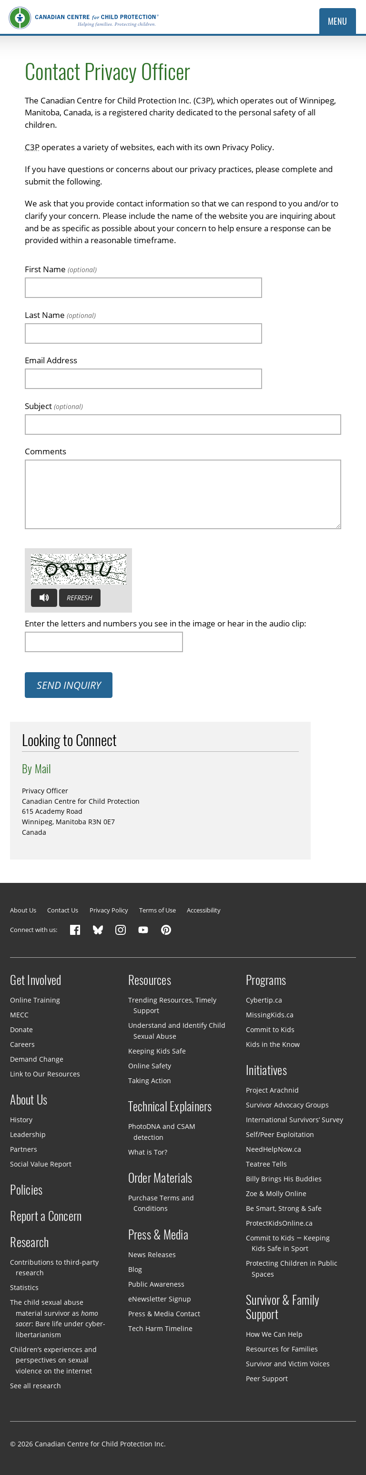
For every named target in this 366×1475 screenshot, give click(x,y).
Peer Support (267, 1378)
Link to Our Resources (45, 1073)
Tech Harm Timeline (160, 1327)
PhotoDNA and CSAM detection (161, 1132)
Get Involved (35, 980)
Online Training (35, 999)
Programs (266, 980)
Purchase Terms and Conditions (161, 1203)
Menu (337, 21)
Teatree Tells (266, 1163)
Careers (22, 1044)
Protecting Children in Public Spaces (291, 1269)
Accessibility (204, 910)
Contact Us (62, 910)
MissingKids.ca (270, 1014)
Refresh (79, 597)
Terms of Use (157, 910)
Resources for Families (282, 1348)
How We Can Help (274, 1334)
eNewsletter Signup (159, 1298)
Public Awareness (156, 1283)
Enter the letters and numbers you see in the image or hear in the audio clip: (165, 623)
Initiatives (266, 1070)
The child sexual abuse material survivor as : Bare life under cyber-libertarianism (57, 1318)
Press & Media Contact (164, 1313)
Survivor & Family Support (282, 1307)
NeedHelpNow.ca (273, 1149)
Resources (149, 980)
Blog (135, 1269)
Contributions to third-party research (54, 1267)
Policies (26, 1190)
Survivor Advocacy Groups (287, 1104)
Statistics (24, 1287)
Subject (54, 405)
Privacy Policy (109, 910)
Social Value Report (40, 1163)
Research (29, 1242)
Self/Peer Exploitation (280, 1134)
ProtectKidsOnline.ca (279, 1223)
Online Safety (149, 1065)
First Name (61, 269)
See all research (35, 1385)
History (21, 1119)
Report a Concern (45, 1216)
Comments (45, 451)
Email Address (51, 360)
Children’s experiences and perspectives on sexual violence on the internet (53, 1360)
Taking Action (149, 1080)
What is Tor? (147, 1151)
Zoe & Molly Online (276, 1193)
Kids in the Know (273, 1044)
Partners (23, 1149)
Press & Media (158, 1235)
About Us (23, 910)
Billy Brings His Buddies (284, 1178)
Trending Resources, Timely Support (172, 1005)
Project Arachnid (272, 1090)
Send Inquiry (69, 685)
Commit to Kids (270, 1029)
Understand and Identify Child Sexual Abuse (176, 1031)
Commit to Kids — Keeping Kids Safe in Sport (288, 1243)
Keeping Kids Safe (157, 1050)
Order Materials (160, 1178)
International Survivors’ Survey (294, 1119)
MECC (19, 1014)
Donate (21, 1029)
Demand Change (36, 1059)
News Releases (152, 1254)
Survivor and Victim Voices (288, 1363)
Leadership (28, 1134)
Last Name (60, 314)
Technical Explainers (170, 1106)
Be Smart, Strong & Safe (284, 1208)
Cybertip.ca (264, 999)
